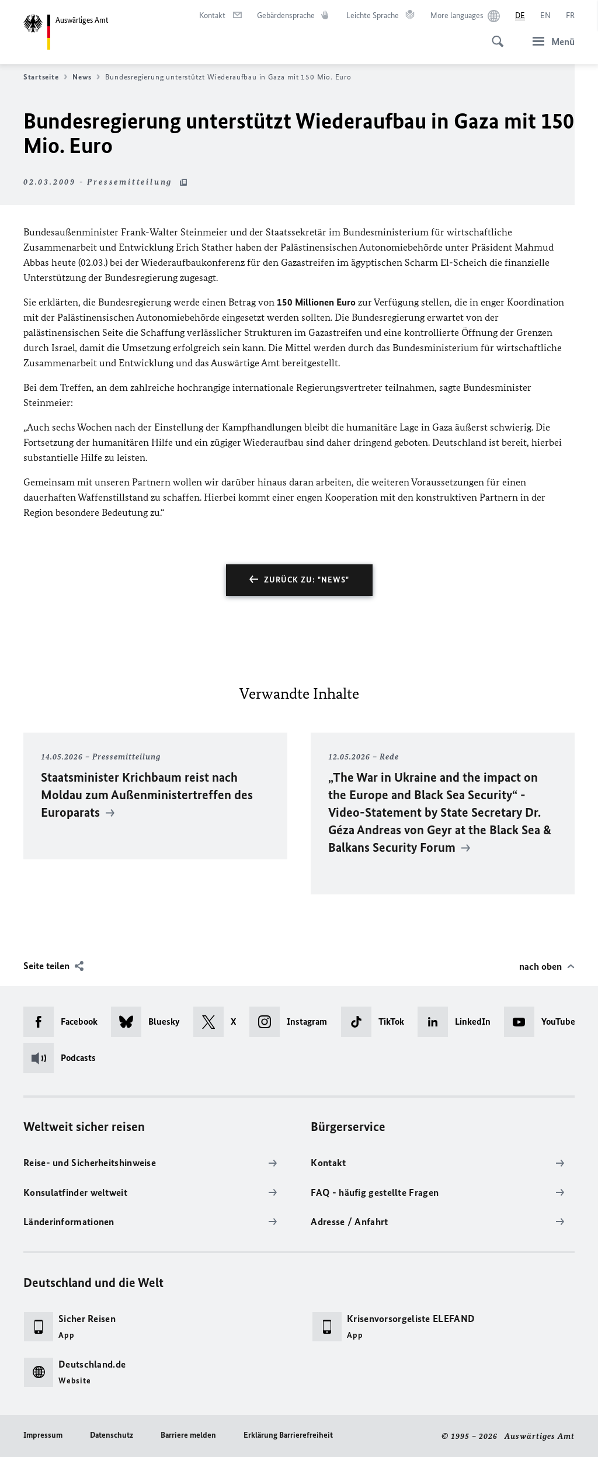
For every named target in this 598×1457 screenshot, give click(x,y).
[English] (545, 16)
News (86, 77)
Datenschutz (111, 1435)
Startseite (45, 77)
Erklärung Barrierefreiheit (288, 1435)
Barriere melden (188, 1435)
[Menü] (550, 41)
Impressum (42, 1435)
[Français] (570, 16)
